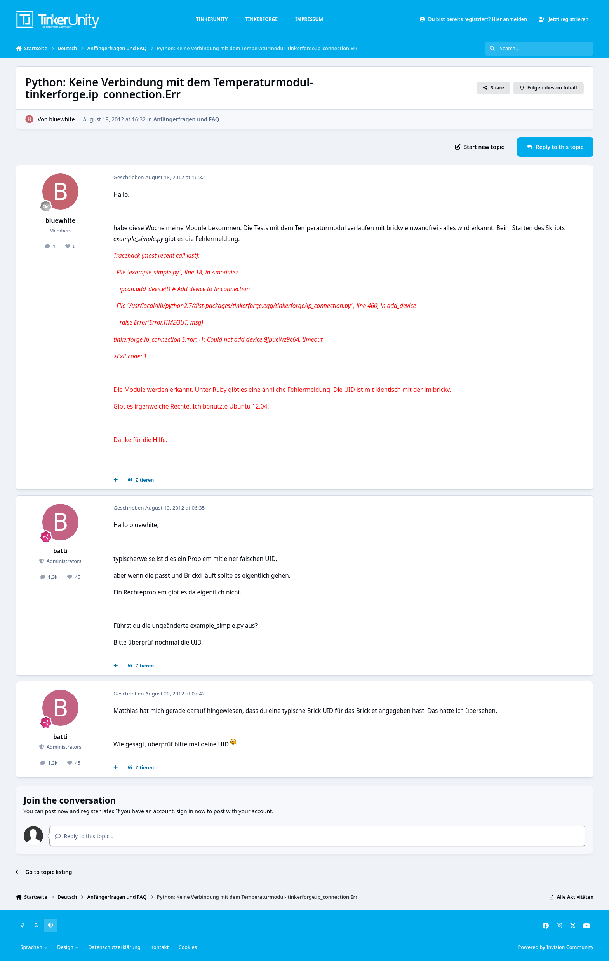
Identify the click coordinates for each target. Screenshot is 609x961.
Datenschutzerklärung (114, 947)
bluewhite (62, 119)
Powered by (555, 947)
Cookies (188, 947)
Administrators (63, 561)
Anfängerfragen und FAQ (186, 119)
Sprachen (34, 947)
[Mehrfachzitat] (115, 480)
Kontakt (159, 947)
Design (67, 947)
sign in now (190, 811)
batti (60, 551)
